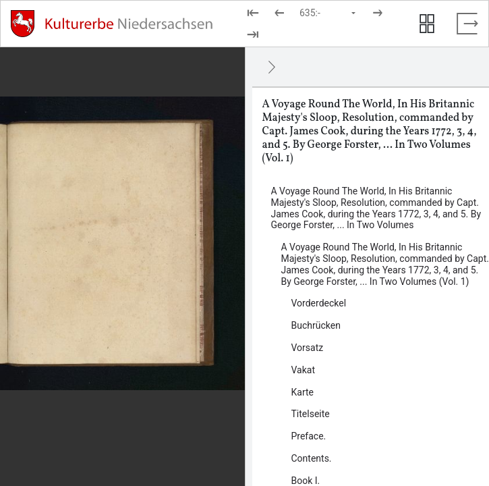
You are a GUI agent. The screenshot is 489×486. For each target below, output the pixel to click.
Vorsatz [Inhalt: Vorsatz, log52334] (307, 347)
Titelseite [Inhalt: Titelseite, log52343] (310, 413)
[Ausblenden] (271, 66)
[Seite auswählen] (328, 13)
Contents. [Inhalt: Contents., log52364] (311, 458)
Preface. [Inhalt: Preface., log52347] (308, 436)
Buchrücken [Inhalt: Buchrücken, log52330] (316, 325)
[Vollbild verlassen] (467, 23)
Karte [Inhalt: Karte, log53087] (302, 392)
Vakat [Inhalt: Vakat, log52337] (303, 369)
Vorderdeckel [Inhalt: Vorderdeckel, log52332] (319, 303)
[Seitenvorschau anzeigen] (427, 23)
